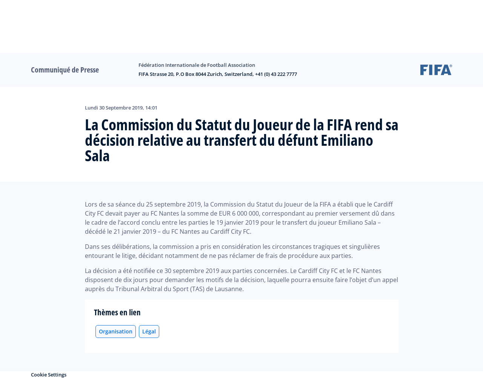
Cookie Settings (48, 374)
